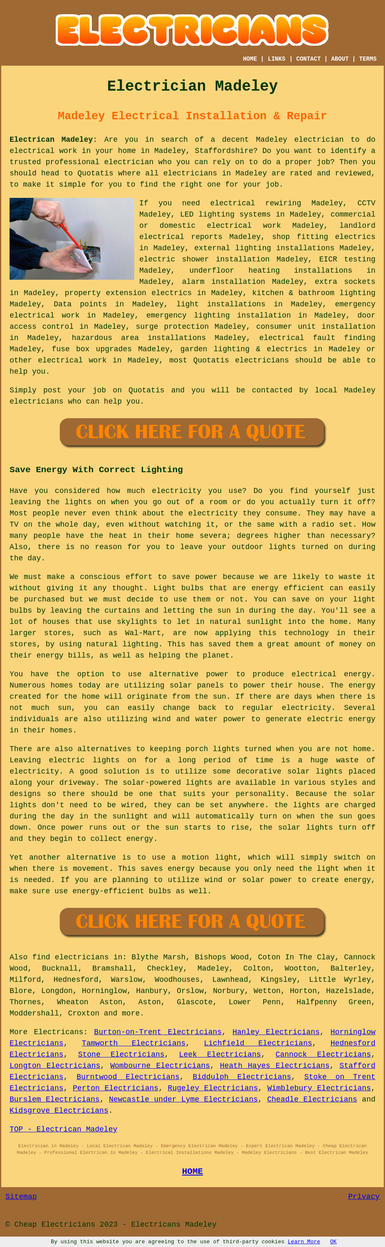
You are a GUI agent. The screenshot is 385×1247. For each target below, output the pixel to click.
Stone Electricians (121, 1054)
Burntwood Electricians (128, 1077)
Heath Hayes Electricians (275, 1066)
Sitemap (21, 1197)
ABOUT (340, 59)
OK (333, 1242)
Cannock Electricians (323, 1054)
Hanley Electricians (276, 1032)
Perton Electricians (115, 1088)
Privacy (364, 1197)
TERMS (368, 59)
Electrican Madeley (51, 140)
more (131, 1013)
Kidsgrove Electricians (59, 1111)
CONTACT (308, 59)
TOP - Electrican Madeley (63, 1129)
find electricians (70, 957)
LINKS (276, 59)
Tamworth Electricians (133, 1043)
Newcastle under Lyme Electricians (183, 1099)
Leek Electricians (220, 1054)
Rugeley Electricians (213, 1088)
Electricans (58, 1032)
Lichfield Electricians (258, 1043)
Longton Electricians (55, 1066)
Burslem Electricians (55, 1099)
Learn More (304, 1242)
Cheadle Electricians (312, 1099)
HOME (250, 59)
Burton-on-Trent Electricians (158, 1032)
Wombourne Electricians (160, 1066)
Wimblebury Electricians (319, 1088)
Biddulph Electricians (241, 1077)
